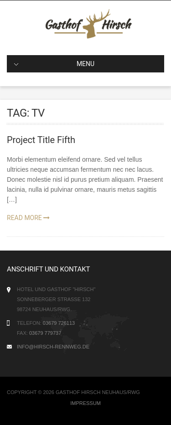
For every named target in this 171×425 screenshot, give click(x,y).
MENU (54, 63)
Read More (28, 217)
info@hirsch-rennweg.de (53, 346)
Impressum (85, 403)
